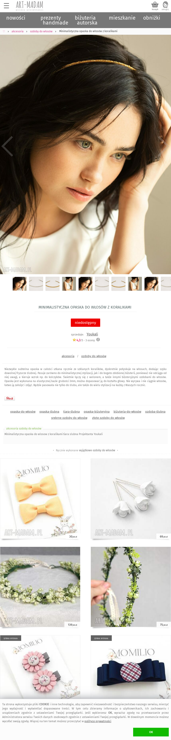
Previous (7, 146)
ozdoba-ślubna (155, 411)
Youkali (92, 334)
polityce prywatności (97, 721)
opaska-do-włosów (22, 411)
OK (151, 732)
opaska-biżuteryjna (97, 411)
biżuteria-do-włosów (127, 411)
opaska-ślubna (49, 411)
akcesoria (68, 356)
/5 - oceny (83, 340)
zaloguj (165, 9)
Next (164, 146)
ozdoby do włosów (93, 356)
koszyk (155, 9)
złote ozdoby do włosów (108, 417)
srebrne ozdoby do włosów (69, 417)
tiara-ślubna (71, 411)
